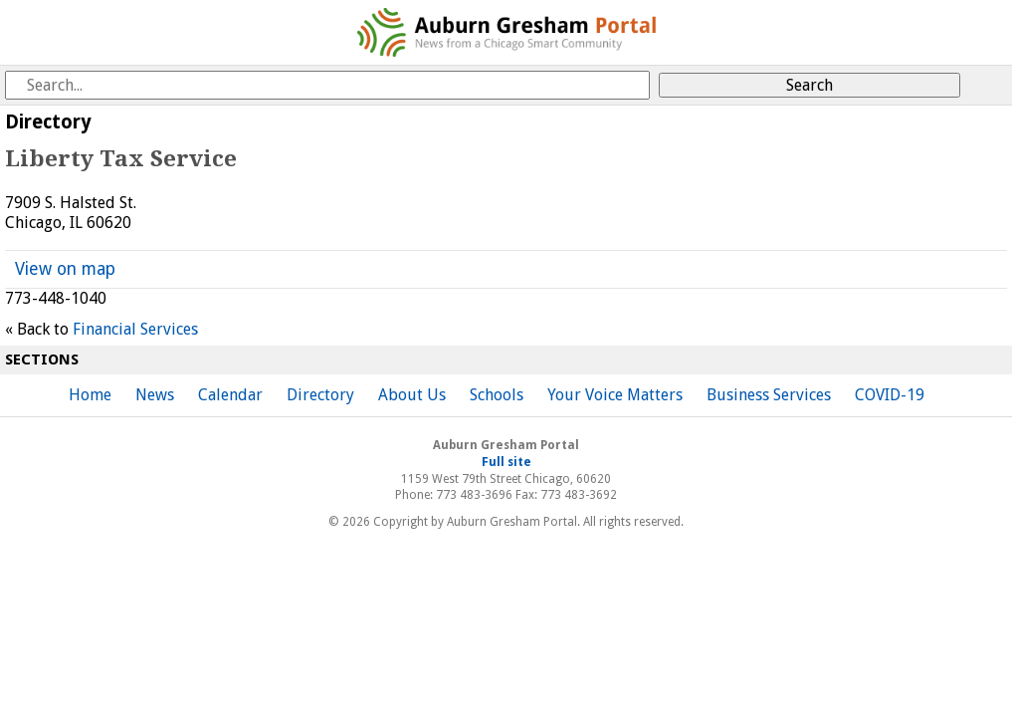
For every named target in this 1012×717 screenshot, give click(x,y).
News (154, 394)
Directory (320, 394)
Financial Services (135, 329)
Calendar (230, 394)
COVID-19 (889, 394)
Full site (506, 462)
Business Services (769, 394)
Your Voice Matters (615, 394)
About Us (412, 394)
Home (90, 394)
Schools (496, 394)
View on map (65, 269)
